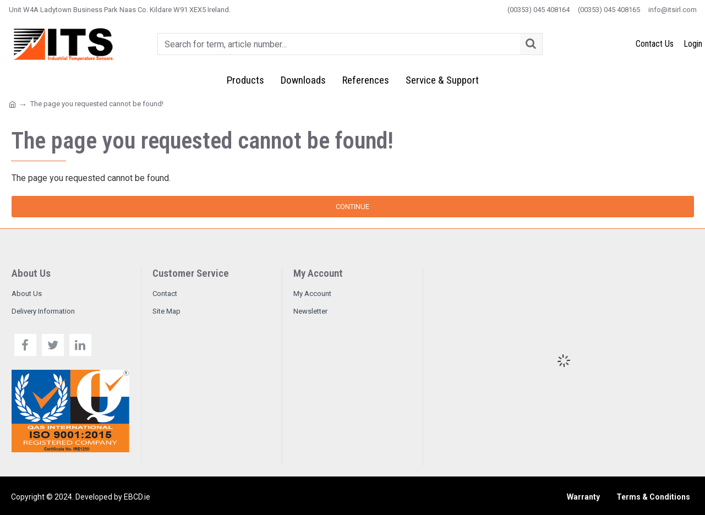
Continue (352, 206)
